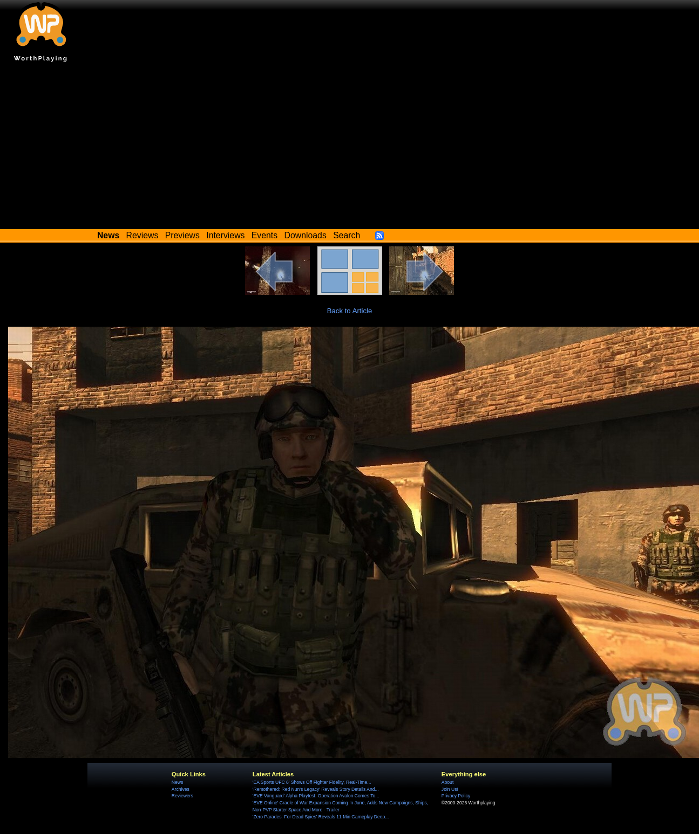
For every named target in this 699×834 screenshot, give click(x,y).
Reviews (142, 235)
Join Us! (450, 789)
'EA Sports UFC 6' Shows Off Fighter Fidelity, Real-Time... (312, 782)
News (177, 782)
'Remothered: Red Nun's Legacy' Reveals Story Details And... (316, 789)
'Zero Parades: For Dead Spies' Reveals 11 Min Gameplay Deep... (321, 816)
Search (346, 235)
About (447, 782)
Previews (182, 235)
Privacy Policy (456, 795)
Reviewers (182, 795)
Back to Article (349, 311)
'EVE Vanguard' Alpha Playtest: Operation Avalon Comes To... (316, 795)
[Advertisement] (349, 148)
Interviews (225, 235)
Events (264, 235)
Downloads (305, 235)
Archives (180, 789)
